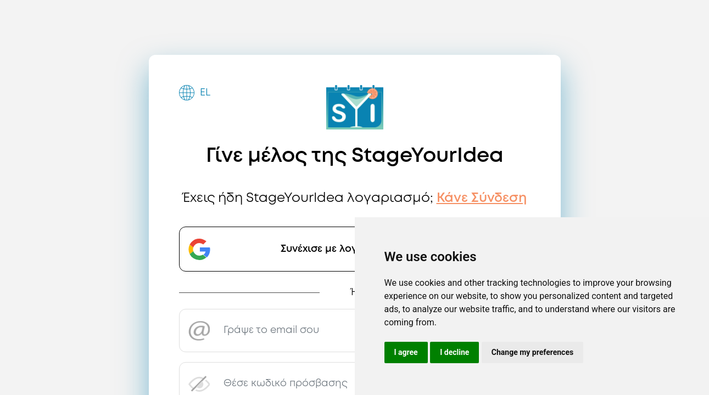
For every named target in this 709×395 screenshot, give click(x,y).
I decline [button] (454, 352)
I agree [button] (406, 352)
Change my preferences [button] (532, 352)
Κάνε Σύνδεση (482, 198)
